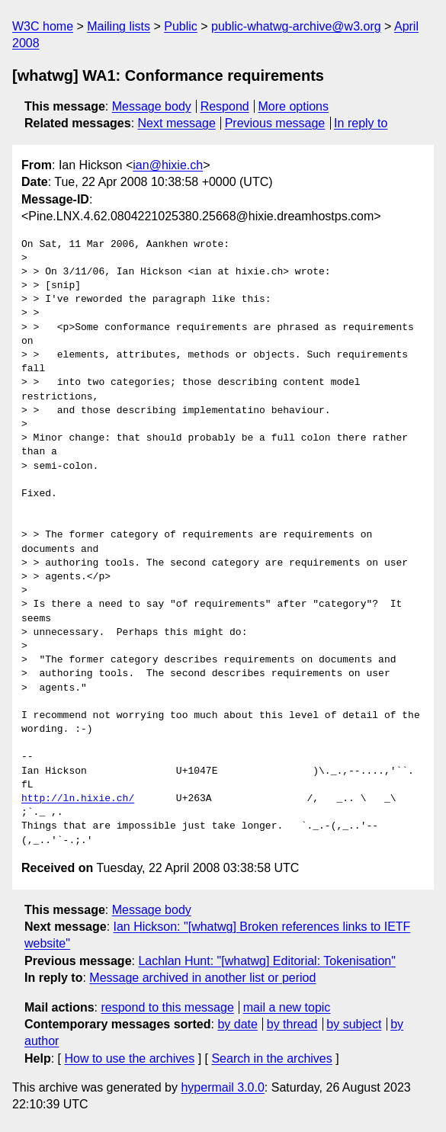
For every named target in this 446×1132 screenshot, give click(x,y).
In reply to (360, 123)
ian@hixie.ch (168, 165)
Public (180, 26)
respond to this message (167, 1007)
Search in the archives (271, 1058)
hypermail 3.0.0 (222, 1087)
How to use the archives (129, 1058)
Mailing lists (118, 26)
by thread (292, 1024)
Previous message (275, 123)
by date (237, 1024)
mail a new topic (287, 1007)
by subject (353, 1024)
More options (293, 106)
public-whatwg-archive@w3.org (296, 26)
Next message (177, 123)
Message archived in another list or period (202, 977)
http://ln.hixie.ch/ (77, 799)
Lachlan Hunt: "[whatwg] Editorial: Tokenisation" (266, 960)
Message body (151, 106)
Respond (225, 106)
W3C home (42, 26)
